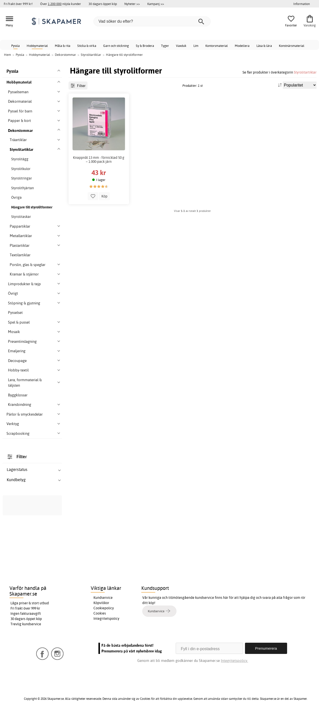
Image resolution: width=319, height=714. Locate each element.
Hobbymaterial (37, 46)
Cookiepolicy (103, 608)
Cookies (99, 613)
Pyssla (15, 46)
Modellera (242, 46)
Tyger (165, 46)
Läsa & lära (264, 46)
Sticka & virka (86, 46)
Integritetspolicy (106, 618)
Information (301, 4)
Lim (195, 46)
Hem (7, 55)
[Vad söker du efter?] (152, 21)
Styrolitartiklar (305, 72)
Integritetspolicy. (234, 660)
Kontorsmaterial (216, 46)
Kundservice (103, 597)
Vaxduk (181, 46)
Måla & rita (62, 46)
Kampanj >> (155, 4)
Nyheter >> (132, 4)
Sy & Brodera (145, 46)
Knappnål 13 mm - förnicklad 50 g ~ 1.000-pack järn (98, 160)
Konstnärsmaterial (291, 46)
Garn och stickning (116, 46)
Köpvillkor (101, 603)
